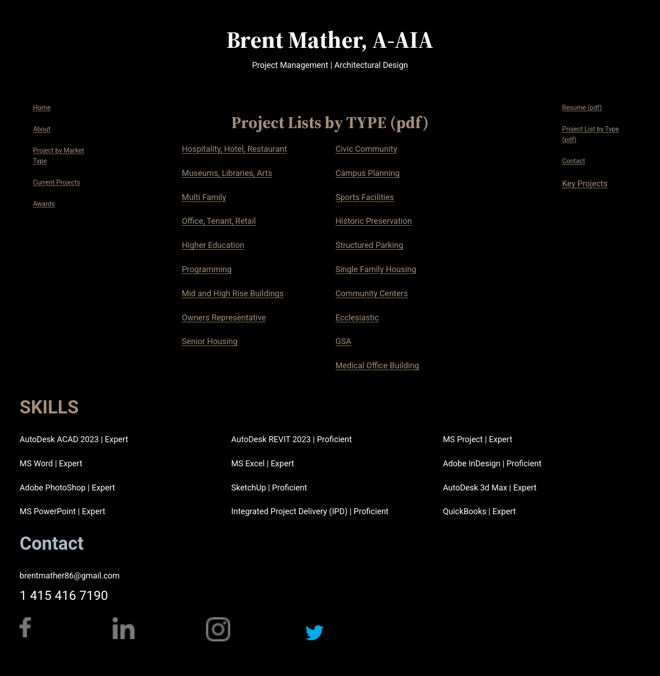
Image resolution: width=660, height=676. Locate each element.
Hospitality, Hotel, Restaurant (234, 149)
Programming (207, 269)
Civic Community (366, 149)
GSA (343, 341)
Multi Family (204, 197)
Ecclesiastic (357, 317)
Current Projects (56, 182)
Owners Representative (224, 317)
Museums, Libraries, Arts (227, 173)
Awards (44, 204)
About (41, 129)
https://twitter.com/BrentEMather (340, 660)
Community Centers (371, 293)
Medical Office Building (377, 365)
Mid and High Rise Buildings (233, 293)
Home (42, 108)
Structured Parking (369, 245)
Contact (573, 161)
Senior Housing (209, 341)
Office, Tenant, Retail (219, 221)
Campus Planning (367, 173)
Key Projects (584, 183)
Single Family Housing (375, 269)
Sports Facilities (364, 197)
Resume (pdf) (582, 108)
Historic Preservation (373, 221)
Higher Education (213, 245)
